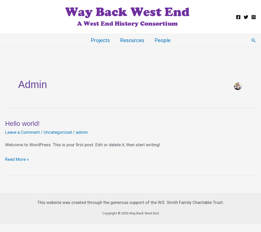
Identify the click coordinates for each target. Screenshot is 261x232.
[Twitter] (246, 17)
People (162, 40)
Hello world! (22, 123)
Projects (100, 40)
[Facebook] (238, 17)
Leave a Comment (22, 132)
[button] (253, 40)
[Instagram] (253, 17)
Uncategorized (58, 132)
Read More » (17, 159)
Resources (132, 40)
